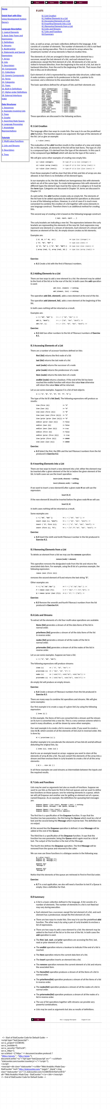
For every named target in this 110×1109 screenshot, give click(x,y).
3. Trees (5, 114)
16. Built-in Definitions (12, 88)
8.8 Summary (48, 34)
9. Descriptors (8, 65)
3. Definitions (8, 42)
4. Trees (5, 154)
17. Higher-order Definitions (14, 92)
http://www (24, 1085)
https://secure (8, 1085)
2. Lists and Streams (11, 145)
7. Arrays (6, 59)
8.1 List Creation (49, 15)
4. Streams (6, 45)
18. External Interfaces (12, 95)
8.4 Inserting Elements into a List (56, 23)
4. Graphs (6, 117)
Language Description (12, 29)
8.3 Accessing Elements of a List (56, 21)
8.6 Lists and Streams (51, 29)
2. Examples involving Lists (13, 111)
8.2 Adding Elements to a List (55, 18)
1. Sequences (8, 107)
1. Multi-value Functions (12, 141)
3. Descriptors (8, 150)
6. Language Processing (12, 124)
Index (4, 98)
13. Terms (6, 78)
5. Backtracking (8, 49)
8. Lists (5, 62)
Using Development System (14, 19)
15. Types (6, 85)
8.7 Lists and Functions (52, 31)
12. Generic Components (13, 75)
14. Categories (8, 82)
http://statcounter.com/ (29, 1098)
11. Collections (8, 72)
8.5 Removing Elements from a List (57, 26)
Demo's (5, 22)
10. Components (9, 69)
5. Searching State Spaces (13, 121)
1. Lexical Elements (10, 32)
